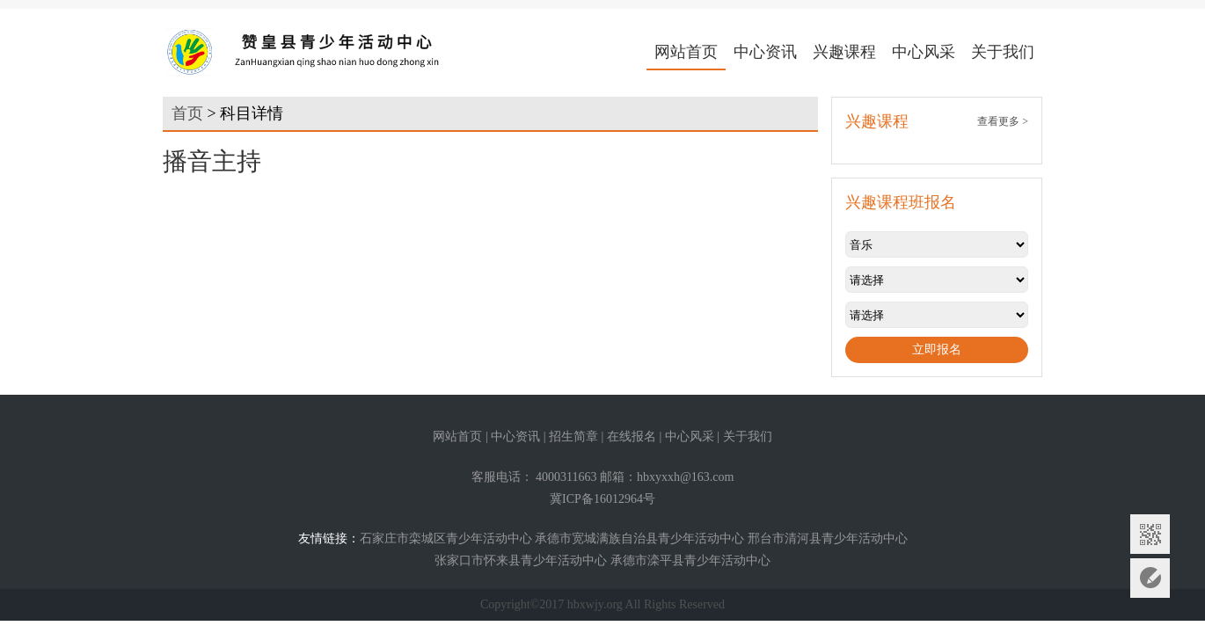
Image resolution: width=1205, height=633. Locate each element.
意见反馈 (1150, 578)
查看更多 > (1002, 121)
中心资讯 (765, 52)
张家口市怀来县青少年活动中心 (521, 560)
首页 (187, 113)
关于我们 (1002, 52)
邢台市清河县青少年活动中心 (828, 538)
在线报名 (631, 436)
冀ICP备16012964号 (602, 499)
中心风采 (923, 52)
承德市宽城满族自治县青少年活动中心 (639, 538)
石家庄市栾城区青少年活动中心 (446, 538)
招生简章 (573, 436)
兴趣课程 (844, 52)
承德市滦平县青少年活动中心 (690, 560)
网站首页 (686, 52)
